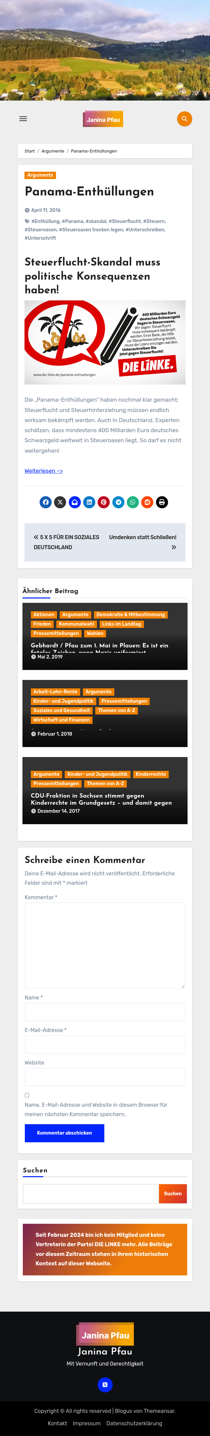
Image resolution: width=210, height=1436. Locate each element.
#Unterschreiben (144, 230)
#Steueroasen (40, 230)
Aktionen (44, 615)
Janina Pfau (104, 1352)
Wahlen (95, 633)
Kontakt (57, 1423)
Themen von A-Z (116, 710)
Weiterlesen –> (43, 470)
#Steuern (154, 221)
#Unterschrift (40, 238)
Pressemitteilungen (56, 633)
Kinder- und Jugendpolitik (64, 701)
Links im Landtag (121, 624)
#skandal (96, 221)
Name (34, 997)
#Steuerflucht (125, 221)
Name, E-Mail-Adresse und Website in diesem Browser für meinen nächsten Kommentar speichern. (96, 1109)
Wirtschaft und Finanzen (62, 720)
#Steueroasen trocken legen (91, 230)
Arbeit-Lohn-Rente (55, 692)
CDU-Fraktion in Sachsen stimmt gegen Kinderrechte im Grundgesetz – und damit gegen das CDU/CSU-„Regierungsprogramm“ (101, 803)
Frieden (42, 624)
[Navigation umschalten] (23, 119)
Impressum (87, 1423)
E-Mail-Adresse (46, 1030)
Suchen (35, 1170)
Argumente (40, 175)
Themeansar (159, 1411)
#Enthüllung (45, 221)
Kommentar (41, 897)
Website (34, 1062)
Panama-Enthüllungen (92, 192)
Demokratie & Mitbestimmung (131, 615)
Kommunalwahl (76, 624)
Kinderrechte (151, 774)
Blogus (123, 1411)
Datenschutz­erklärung (134, 1423)
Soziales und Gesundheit (62, 710)
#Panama (72, 221)
